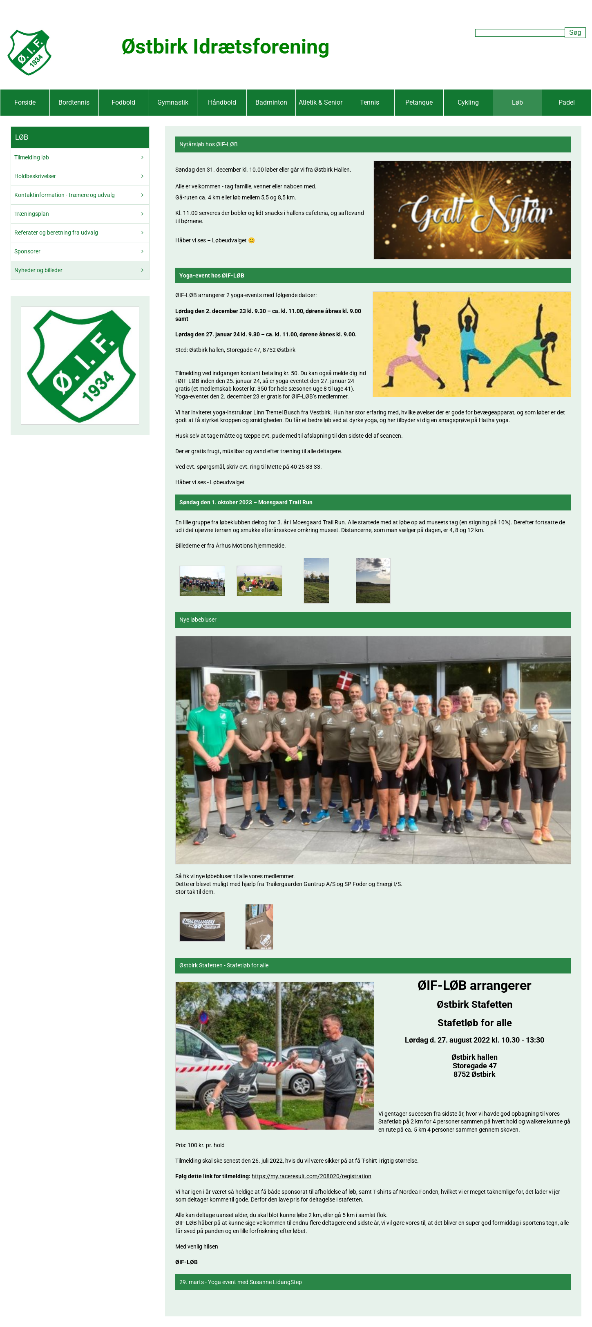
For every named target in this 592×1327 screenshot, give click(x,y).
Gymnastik (172, 102)
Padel (566, 102)
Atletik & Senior (320, 102)
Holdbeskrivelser (35, 176)
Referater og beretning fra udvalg (56, 232)
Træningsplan (31, 213)
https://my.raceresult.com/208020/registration (311, 1176)
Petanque (419, 102)
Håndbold (222, 102)
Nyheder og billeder (38, 270)
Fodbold (123, 102)
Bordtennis (73, 102)
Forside (25, 102)
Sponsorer (27, 251)
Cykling (468, 102)
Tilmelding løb (31, 157)
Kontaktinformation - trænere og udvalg (64, 195)
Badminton (271, 102)
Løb (517, 102)
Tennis (369, 102)
